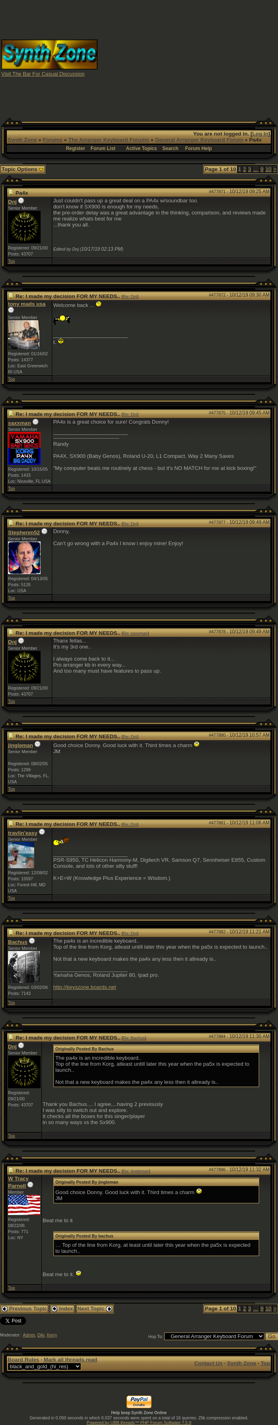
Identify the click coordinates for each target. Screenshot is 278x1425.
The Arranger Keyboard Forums (108, 140)
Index (62, 1309)
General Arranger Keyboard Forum (199, 140)
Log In (260, 134)
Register (75, 148)
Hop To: (155, 1336)
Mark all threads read (70, 1360)
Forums (52, 140)
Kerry (52, 1334)
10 (269, 169)
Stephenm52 (24, 532)
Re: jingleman (136, 1171)
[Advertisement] (193, 57)
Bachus (17, 942)
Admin (29, 1334)
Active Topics (141, 148)
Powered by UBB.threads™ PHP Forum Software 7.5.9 (139, 1422)
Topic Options (23, 169)
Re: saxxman (135, 633)
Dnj (12, 202)
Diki (41, 1334)
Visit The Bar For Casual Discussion (43, 74)
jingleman (20, 745)
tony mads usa (26, 304)
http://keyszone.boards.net (84, 987)
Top (11, 261)
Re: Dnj (130, 296)
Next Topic (95, 1309)
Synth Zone (22, 140)
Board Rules (23, 1360)
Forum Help (198, 148)
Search (170, 148)
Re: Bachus (134, 1038)
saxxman (19, 423)
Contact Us (208, 1363)
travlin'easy (22, 833)
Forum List (102, 148)
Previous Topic (24, 1309)
